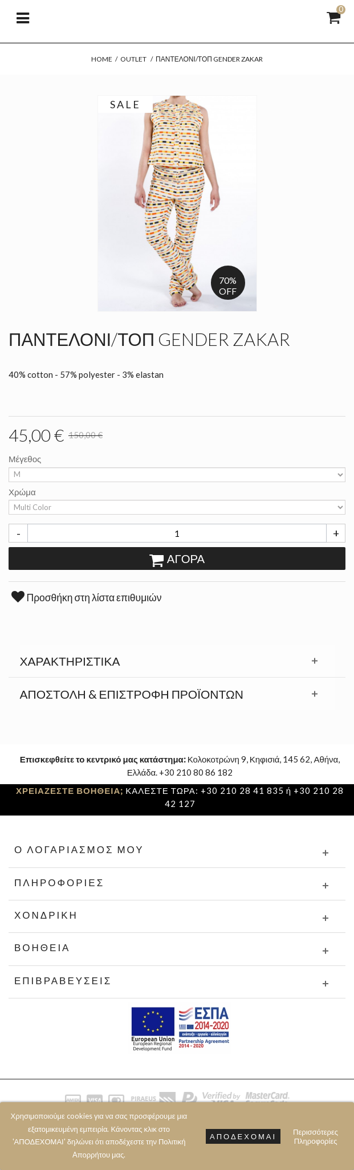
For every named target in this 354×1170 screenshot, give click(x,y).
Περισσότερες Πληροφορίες (315, 1136)
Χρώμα (23, 492)
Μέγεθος (26, 459)
